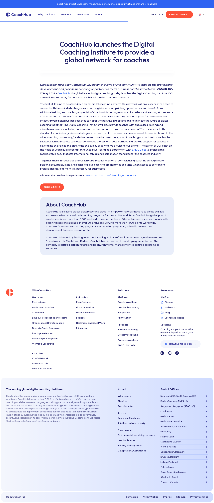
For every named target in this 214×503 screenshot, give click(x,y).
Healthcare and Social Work (90, 323)
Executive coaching (128, 340)
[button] (46, 14)
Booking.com (82, 418)
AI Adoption (38, 312)
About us (122, 401)
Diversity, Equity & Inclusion (46, 328)
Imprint (167, 497)
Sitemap (181, 497)
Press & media (125, 406)
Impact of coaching (42, 368)
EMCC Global (139, 149)
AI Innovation (124, 318)
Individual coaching (128, 329)
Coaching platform (127, 302)
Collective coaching (128, 335)
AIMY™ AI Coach (126, 345)
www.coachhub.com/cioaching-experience (111, 175)
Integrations (124, 312)
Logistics (81, 318)
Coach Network (40, 358)
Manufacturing (83, 302)
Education (81, 328)
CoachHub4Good (127, 440)
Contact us (132, 497)
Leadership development (45, 338)
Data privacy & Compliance (132, 450)
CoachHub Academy (128, 307)
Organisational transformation (48, 323)
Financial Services (85, 307)
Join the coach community (131, 423)
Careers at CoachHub (129, 418)
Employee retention (42, 333)
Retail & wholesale (85, 312)
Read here (152, 4)
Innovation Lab (40, 363)
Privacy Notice (150, 497)
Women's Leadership (43, 344)
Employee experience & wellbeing (50, 318)
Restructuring (39, 302)
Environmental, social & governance (136, 435)
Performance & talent (43, 307)
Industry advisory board (130, 445)
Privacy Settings (199, 497)
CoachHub (63, 93)
